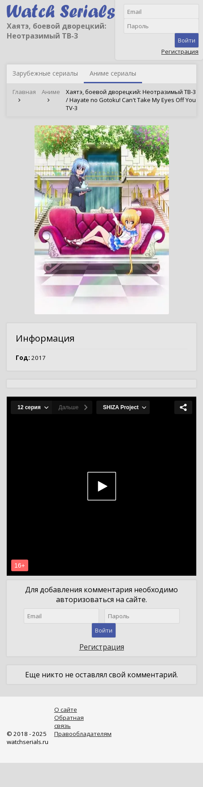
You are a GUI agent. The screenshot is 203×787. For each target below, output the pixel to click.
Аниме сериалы (113, 73)
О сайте (65, 710)
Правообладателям (83, 734)
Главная (24, 92)
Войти (186, 40)
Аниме (51, 92)
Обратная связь (69, 722)
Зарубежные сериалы (45, 73)
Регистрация (180, 51)
